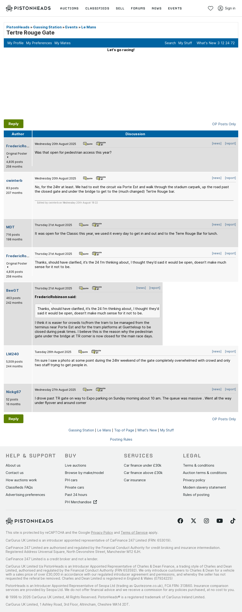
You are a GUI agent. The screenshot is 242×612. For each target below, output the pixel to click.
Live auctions (75, 465)
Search (170, 43)
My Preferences (39, 43)
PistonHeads (18, 27)
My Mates (62, 43)
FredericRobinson (22, 146)
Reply (14, 124)
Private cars (74, 487)
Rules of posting (196, 494)
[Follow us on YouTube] (220, 521)
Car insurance (135, 480)
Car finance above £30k (143, 472)
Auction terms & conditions (205, 472)
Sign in (226, 8)
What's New (206, 43)
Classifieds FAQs (19, 487)
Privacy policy (194, 480)
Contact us (15, 472)
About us (13, 465)
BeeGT (12, 290)
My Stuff (185, 43)
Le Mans (88, 27)
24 (227, 43)
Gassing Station (47, 27)
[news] (216, 143)
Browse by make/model (84, 472)
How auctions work (21, 480)
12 (222, 43)
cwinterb (14, 180)
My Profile (15, 43)
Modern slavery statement (204, 487)
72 (233, 43)
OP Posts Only (224, 124)
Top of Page (124, 430)
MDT (10, 227)
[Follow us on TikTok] (232, 521)
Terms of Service (134, 532)
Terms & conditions (198, 465)
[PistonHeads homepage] (28, 8)
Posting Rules (121, 439)
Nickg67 (13, 392)
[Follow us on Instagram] (206, 521)
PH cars (71, 480)
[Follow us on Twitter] (193, 521)
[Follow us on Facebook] (180, 521)
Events (71, 27)
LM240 (12, 354)
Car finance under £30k (142, 465)
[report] (230, 143)
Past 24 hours (76, 494)
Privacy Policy (102, 532)
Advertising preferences (25, 494)
